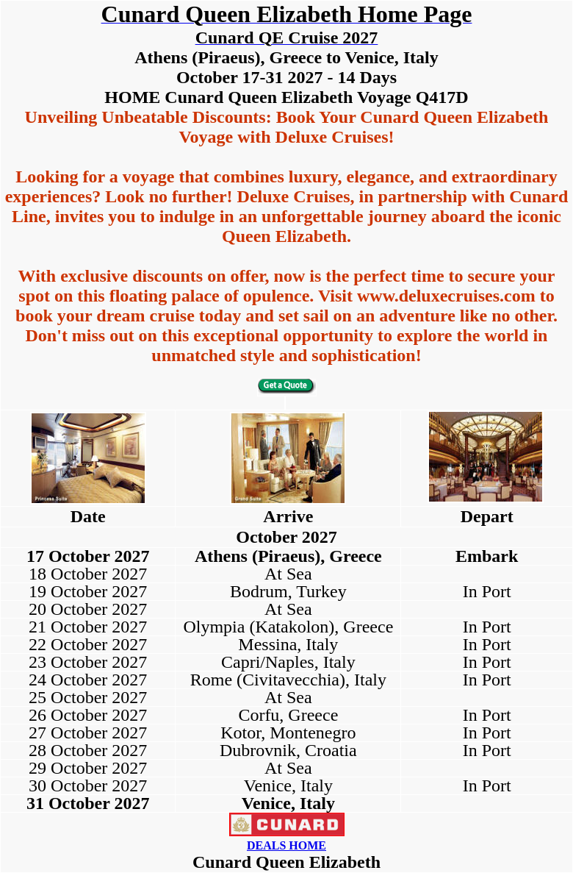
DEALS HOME (286, 845)
